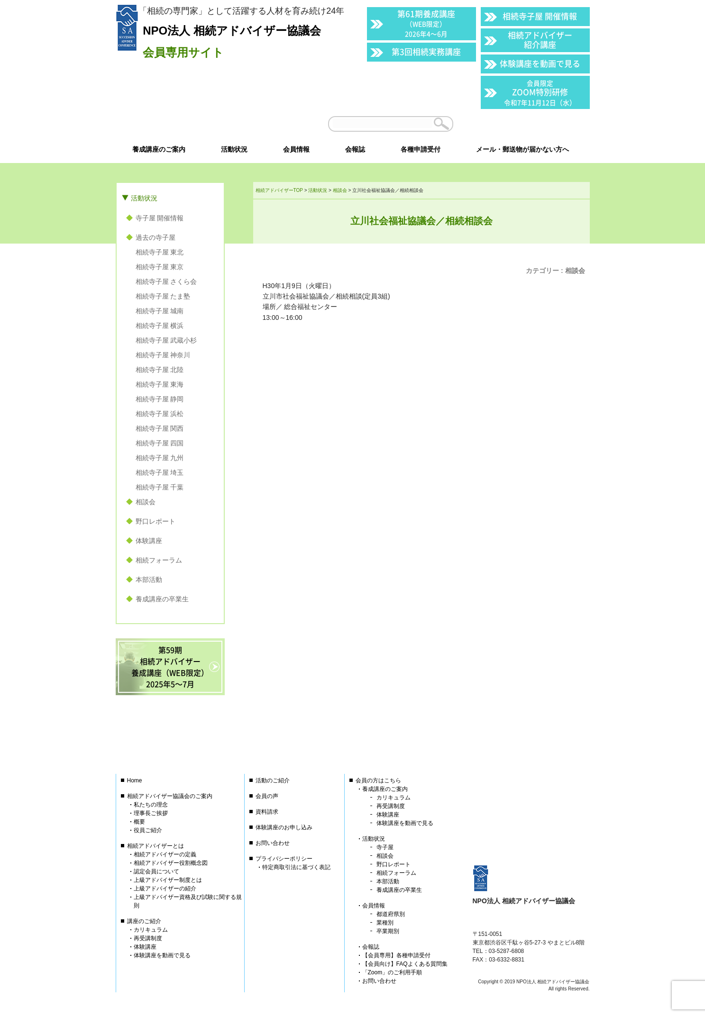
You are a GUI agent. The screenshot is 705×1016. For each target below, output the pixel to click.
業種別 (385, 922)
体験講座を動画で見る (540, 63)
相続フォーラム (159, 560)
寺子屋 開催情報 (160, 218)
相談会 (575, 270)
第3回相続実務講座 (426, 51)
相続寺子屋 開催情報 (540, 16)
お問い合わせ (273, 843)
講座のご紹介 (144, 921)
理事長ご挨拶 (151, 813)
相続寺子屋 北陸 (160, 369)
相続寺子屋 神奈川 (163, 355)
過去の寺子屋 (155, 237)
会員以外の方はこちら (524, 123)
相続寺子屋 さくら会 (166, 281)
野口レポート (155, 521)
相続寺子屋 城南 (160, 311)
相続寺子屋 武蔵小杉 (166, 340)
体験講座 (149, 540)
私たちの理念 (151, 804)
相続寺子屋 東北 (160, 252)
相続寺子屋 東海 (160, 384)
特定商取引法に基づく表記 (296, 867)
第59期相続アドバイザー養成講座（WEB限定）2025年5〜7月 (170, 666)
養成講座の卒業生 (162, 599)
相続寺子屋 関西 (160, 428)
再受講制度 (148, 938)
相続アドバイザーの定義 (165, 854)
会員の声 (267, 796)
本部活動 (149, 579)
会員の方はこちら (378, 780)
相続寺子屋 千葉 (160, 487)
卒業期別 (387, 931)
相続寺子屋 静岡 (160, 399)
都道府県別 (390, 914)
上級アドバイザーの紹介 (165, 888)
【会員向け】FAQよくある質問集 (405, 964)
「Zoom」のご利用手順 (392, 972)
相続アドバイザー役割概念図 (171, 863)
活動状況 (144, 198)
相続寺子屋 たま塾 (163, 296)
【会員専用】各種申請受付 (396, 955)
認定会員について (156, 871)
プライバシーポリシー (284, 858)
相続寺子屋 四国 (160, 443)
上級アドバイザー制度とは (168, 880)
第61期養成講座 (426, 23)
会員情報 (373, 905)
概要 (139, 821)
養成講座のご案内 (385, 789)
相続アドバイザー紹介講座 (540, 39)
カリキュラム (151, 929)
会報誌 (370, 946)
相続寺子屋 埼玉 (160, 472)
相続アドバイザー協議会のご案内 (169, 796)
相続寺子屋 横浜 (160, 325)
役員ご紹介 (148, 830)
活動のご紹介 (273, 780)
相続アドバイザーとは (155, 846)
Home (134, 780)
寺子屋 (385, 847)
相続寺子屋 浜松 (160, 413)
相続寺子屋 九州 (160, 458)
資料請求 (267, 811)
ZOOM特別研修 (540, 92)
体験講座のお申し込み (284, 827)
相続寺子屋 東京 (160, 267)
